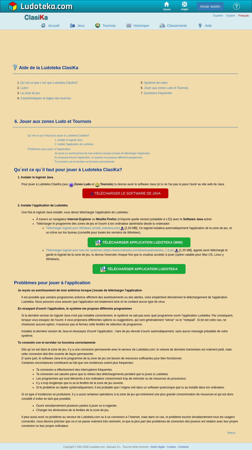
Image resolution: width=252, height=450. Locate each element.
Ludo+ (24, 88)
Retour (231, 433)
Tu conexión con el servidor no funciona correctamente (84, 161)
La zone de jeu (30, 93)
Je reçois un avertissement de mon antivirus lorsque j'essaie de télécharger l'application (102, 153)
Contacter (183, 447)
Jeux (81, 26)
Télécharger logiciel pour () (85, 228)
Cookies (171, 447)
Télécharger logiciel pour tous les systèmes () (112, 250)
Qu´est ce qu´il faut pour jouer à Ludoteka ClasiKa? (58, 135)
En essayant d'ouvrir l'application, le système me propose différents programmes (98, 157)
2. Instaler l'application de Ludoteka (74, 144)
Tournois (109, 26)
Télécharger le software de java (125, 193)
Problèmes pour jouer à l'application (49, 149)
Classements (177, 26)
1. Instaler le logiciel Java (68, 140)
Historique (141, 26)
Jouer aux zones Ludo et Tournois (166, 88)
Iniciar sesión (210, 6)
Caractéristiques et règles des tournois (45, 98)
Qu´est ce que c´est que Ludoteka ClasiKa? (49, 82)
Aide (208, 26)
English (230, 15)
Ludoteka (38, 6)
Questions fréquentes (158, 93)
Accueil (53, 26)
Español (218, 15)
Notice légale (158, 447)
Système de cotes (155, 82)
